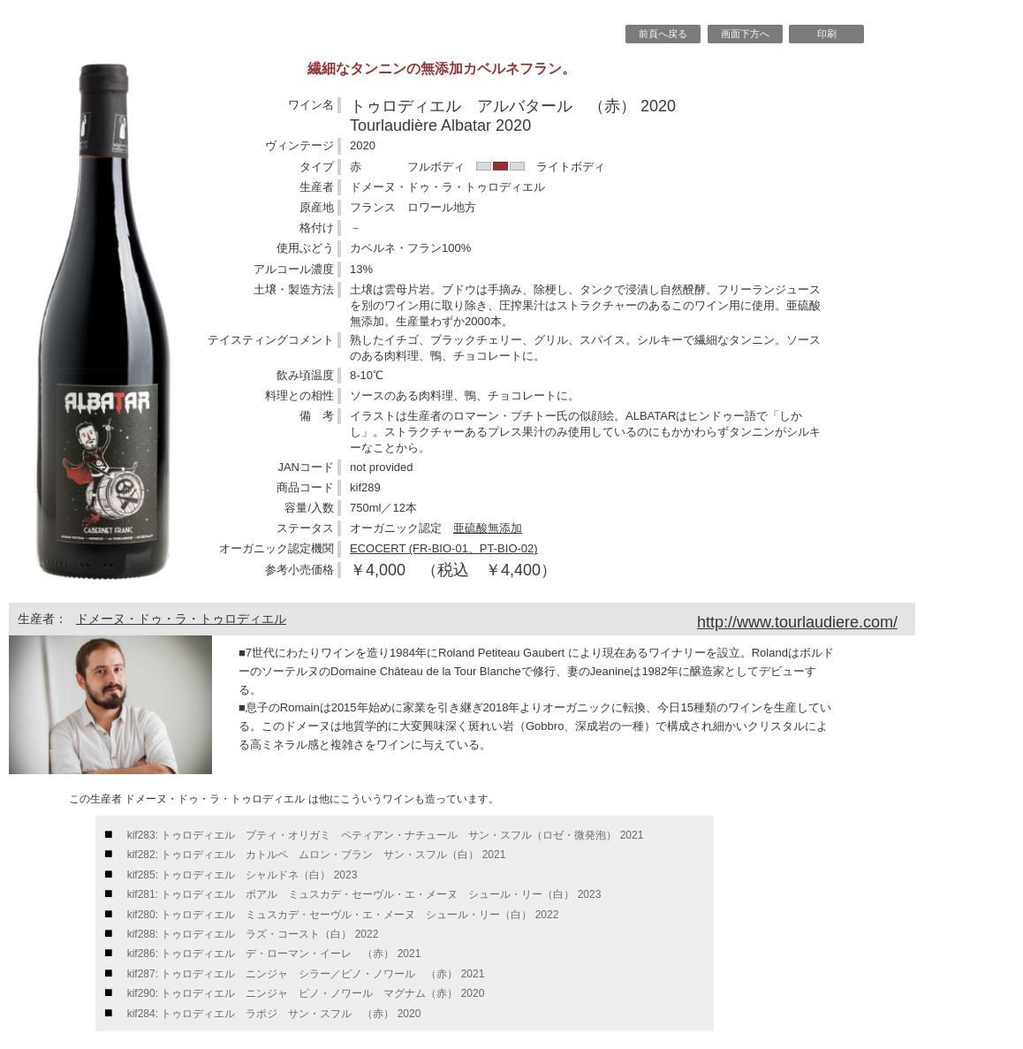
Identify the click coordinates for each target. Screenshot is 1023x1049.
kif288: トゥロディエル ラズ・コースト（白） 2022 (253, 934)
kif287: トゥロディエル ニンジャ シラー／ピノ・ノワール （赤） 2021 (306, 974)
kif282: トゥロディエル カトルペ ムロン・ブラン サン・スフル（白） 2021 (316, 854)
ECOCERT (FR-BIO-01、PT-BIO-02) (444, 548)
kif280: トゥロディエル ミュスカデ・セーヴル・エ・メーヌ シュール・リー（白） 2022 (343, 914)
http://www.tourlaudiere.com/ (797, 622)
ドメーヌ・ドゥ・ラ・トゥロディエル (181, 619)
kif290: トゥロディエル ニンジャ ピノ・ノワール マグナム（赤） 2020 (306, 993)
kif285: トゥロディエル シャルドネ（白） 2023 (242, 875)
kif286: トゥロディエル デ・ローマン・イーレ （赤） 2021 (274, 953)
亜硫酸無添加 (487, 528)
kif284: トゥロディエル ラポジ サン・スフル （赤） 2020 (274, 1013)
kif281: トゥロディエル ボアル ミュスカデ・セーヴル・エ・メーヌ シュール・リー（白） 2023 (364, 894)
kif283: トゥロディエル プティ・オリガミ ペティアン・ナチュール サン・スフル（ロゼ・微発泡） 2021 (385, 835)
